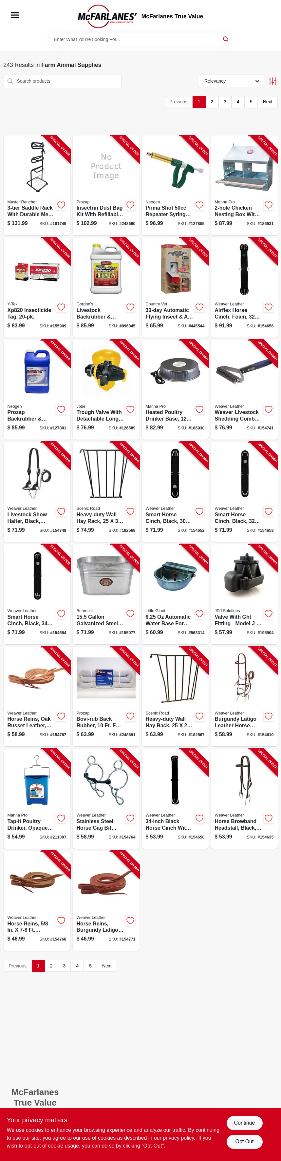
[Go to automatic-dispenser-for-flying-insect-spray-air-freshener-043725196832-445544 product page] (175, 288)
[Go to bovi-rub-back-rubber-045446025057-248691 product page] (106, 697)
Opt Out (244, 1141)
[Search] (226, 38)
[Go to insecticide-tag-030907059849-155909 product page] (37, 288)
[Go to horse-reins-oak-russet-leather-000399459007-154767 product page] (37, 697)
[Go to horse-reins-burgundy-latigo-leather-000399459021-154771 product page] (106, 901)
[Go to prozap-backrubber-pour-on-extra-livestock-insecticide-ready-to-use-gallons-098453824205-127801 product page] (37, 390)
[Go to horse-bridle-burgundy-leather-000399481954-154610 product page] (244, 697)
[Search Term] (140, 39)
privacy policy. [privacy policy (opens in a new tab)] (179, 1138)
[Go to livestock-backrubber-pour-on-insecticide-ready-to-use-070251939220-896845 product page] (106, 288)
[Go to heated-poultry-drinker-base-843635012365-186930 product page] (175, 390)
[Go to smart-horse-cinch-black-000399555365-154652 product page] (175, 492)
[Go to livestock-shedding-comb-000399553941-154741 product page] (244, 390)
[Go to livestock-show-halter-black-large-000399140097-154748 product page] (37, 492)
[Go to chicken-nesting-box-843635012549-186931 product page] (244, 185)
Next (267, 101)
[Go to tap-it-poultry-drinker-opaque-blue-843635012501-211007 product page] (37, 799)
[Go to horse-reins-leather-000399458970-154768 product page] (37, 901)
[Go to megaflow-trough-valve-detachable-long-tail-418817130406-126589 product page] (106, 390)
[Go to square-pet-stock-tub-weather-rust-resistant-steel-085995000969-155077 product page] (106, 594)
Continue (244, 1123)
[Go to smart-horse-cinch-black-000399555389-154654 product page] (37, 594)
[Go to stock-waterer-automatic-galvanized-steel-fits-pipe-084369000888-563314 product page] (175, 594)
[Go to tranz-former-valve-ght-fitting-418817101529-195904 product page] (244, 594)
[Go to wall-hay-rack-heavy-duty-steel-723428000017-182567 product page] (175, 697)
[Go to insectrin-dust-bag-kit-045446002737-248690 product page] (106, 185)
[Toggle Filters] (272, 81)
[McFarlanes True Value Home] (107, 16)
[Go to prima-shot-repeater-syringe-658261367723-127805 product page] (175, 185)
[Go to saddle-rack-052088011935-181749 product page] (37, 185)
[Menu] (15, 15)
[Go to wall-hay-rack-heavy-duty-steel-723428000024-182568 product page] (106, 492)
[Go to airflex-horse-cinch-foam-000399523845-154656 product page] (244, 288)
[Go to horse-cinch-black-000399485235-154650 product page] (175, 799)
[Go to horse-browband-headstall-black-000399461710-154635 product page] (244, 799)
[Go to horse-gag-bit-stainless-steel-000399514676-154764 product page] (106, 799)
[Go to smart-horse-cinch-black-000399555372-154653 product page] (244, 492)
